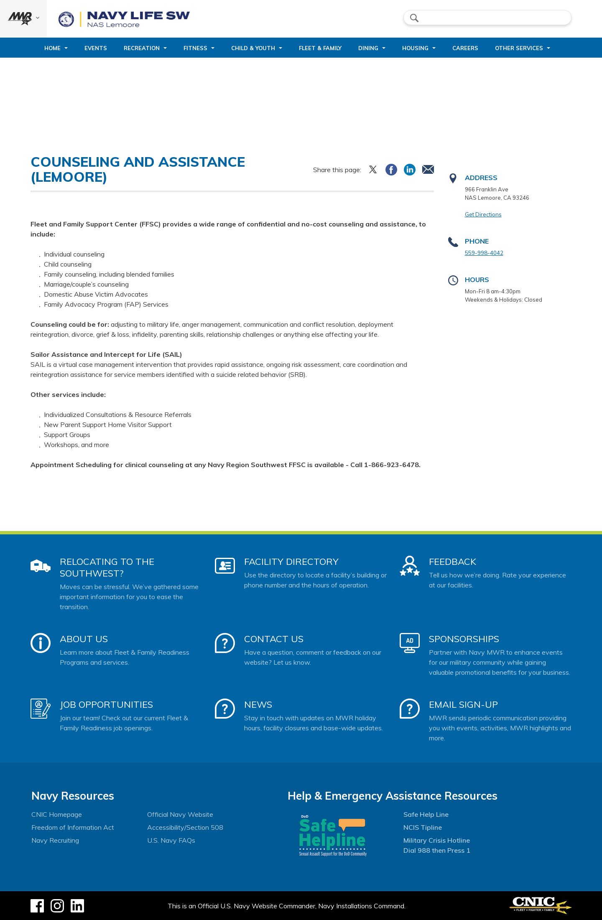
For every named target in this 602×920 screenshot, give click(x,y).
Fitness (195, 48)
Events (95, 48)
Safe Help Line (426, 814)
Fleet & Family (320, 48)
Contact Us (274, 639)
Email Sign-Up (463, 704)
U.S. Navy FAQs (171, 840)
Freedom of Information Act (72, 827)
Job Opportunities (106, 704)
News (258, 704)
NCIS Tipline (422, 827)
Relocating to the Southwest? (107, 567)
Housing (415, 48)
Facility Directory (291, 561)
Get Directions (483, 214)
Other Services (519, 48)
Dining (368, 48)
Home (52, 48)
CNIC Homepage (56, 814)
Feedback (452, 561)
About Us (84, 639)
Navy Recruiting (55, 840)
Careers (465, 48)
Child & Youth (253, 48)
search (414, 18)
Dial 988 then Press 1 (436, 850)
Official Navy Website (180, 814)
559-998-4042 (484, 252)
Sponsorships (464, 639)
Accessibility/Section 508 (185, 827)
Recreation (142, 48)
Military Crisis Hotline (436, 840)
